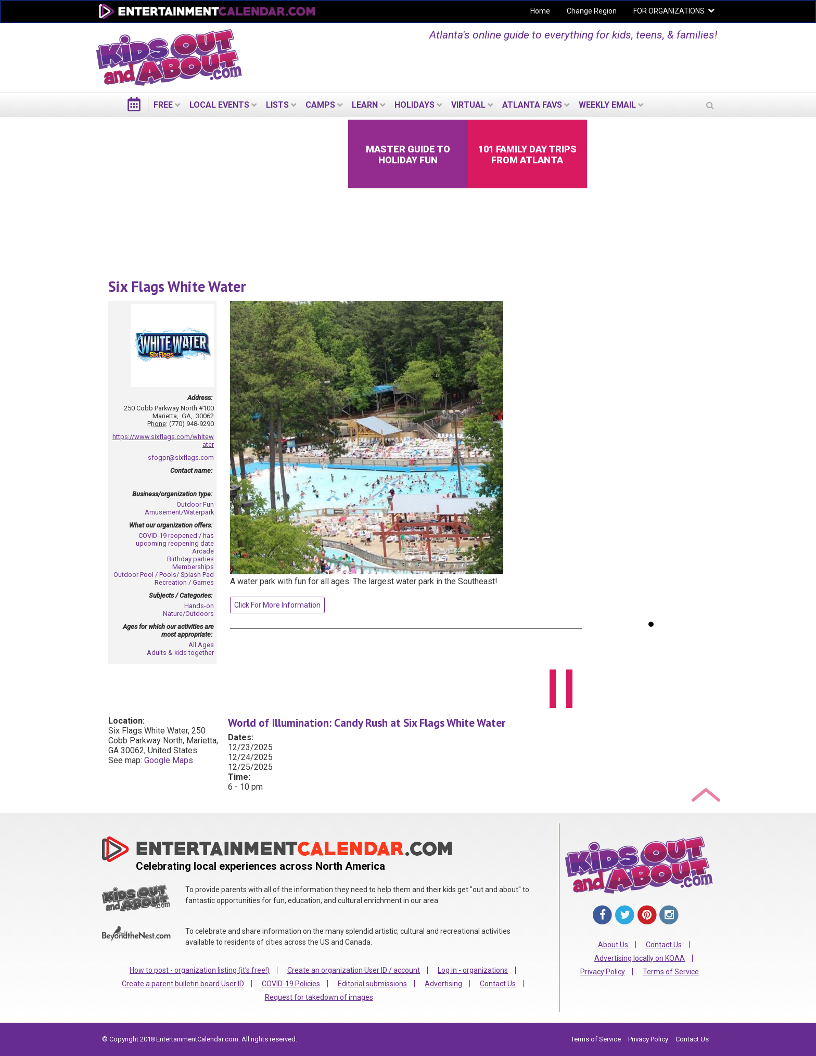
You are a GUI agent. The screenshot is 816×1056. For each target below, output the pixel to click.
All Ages (201, 645)
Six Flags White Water (177, 286)
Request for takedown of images (319, 997)
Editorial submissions (372, 984)
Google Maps (168, 760)
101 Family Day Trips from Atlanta (527, 154)
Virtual (468, 105)
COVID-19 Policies (291, 984)
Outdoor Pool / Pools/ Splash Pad (163, 574)
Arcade (203, 551)
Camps (320, 105)
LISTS (277, 105)
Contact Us (498, 984)
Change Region (592, 11)
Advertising (443, 984)
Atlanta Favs (532, 105)
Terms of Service (671, 972)
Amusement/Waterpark (179, 512)
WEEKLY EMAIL (607, 105)
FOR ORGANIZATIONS (669, 11)
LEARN (365, 105)
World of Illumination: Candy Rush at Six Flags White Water (366, 723)
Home (540, 11)
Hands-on (199, 606)
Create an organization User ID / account (353, 970)
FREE (163, 105)
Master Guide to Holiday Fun (408, 154)
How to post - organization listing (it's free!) (200, 970)
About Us (613, 945)
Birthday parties (190, 559)
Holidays (414, 105)
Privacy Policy (602, 972)
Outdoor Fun (195, 504)
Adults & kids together (180, 652)
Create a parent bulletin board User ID (183, 984)
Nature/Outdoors (188, 613)
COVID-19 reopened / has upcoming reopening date (175, 539)
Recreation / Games (184, 582)
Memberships (193, 567)
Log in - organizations (473, 970)
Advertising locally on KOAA (639, 958)
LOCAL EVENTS (219, 105)
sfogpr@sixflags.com (181, 457)
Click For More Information (277, 605)
